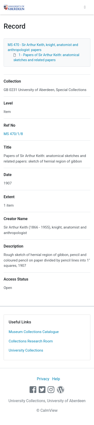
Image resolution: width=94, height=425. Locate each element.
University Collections (26, 350)
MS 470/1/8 (13, 134)
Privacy (43, 379)
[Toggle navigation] (85, 7)
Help (56, 379)
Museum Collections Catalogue (34, 332)
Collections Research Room (31, 341)
